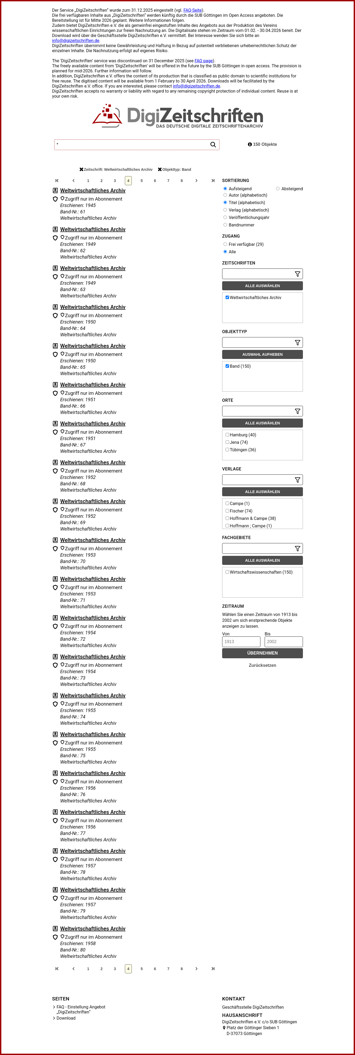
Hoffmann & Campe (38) (251, 518)
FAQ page (204, 60)
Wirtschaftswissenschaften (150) (259, 572)
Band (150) (238, 366)
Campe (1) (238, 503)
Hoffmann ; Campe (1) (249, 525)
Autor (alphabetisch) (245, 195)
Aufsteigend (237, 188)
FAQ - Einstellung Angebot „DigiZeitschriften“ (81, 1009)
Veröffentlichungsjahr (246, 217)
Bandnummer (238, 224)
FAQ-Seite (192, 10)
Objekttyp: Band (174, 169)
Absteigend (289, 188)
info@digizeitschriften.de (75, 40)
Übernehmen (262, 653)
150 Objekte (262, 144)
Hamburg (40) (241, 434)
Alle (229, 251)
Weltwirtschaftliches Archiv (92, 190)
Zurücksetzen (262, 665)
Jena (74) (237, 442)
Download (66, 1018)
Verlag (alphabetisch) (246, 210)
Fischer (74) (239, 511)
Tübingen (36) (241, 449)
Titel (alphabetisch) (244, 202)
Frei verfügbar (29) (243, 244)
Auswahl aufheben (262, 354)
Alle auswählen (262, 286)
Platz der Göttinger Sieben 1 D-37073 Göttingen (253, 1030)
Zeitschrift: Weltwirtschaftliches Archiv (116, 169)
